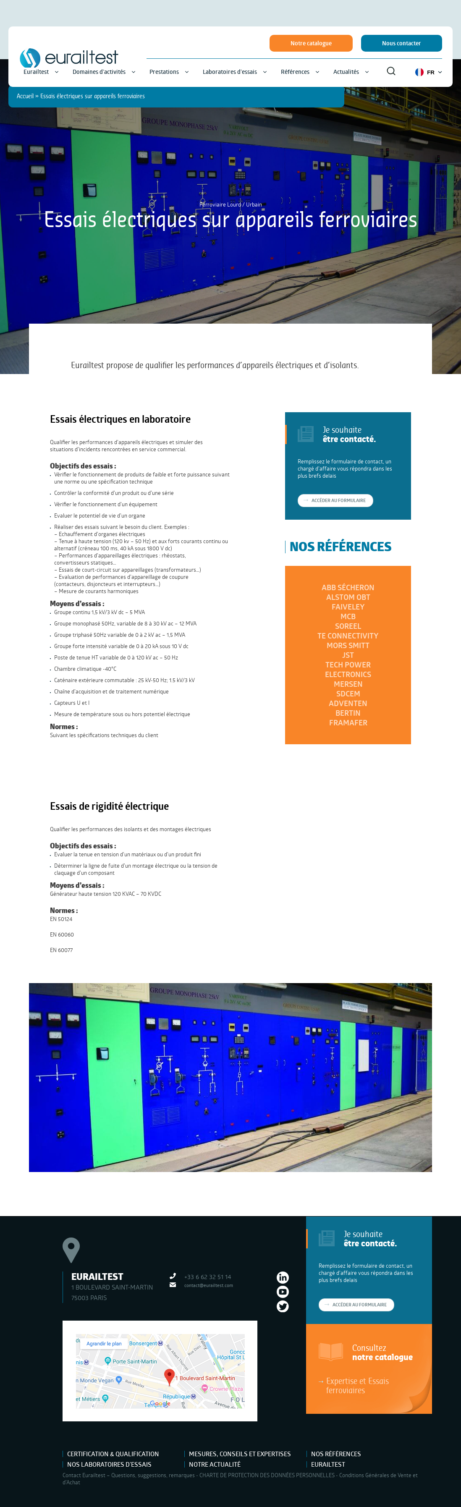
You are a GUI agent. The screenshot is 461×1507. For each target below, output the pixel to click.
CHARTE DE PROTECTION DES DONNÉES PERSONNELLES (267, 1475)
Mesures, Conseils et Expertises (240, 1454)
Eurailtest (328, 1464)
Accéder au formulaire (360, 1304)
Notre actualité (215, 1464)
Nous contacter (401, 43)
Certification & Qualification (113, 1454)
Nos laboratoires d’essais (109, 1464)
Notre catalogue (311, 43)
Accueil (25, 95)
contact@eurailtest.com (208, 1285)
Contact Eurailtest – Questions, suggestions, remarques (129, 1475)
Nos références (336, 1454)
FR (428, 72)
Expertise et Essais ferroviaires (357, 1385)
